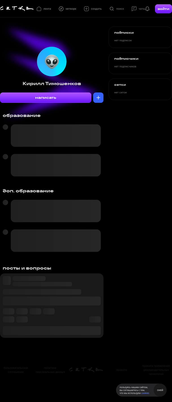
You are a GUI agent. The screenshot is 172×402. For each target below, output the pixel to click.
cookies (145, 393)
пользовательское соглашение (16, 369)
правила (121, 369)
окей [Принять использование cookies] (160, 390)
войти (163, 9)
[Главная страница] (17, 8)
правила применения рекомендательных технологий (156, 370)
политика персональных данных (50, 369)
